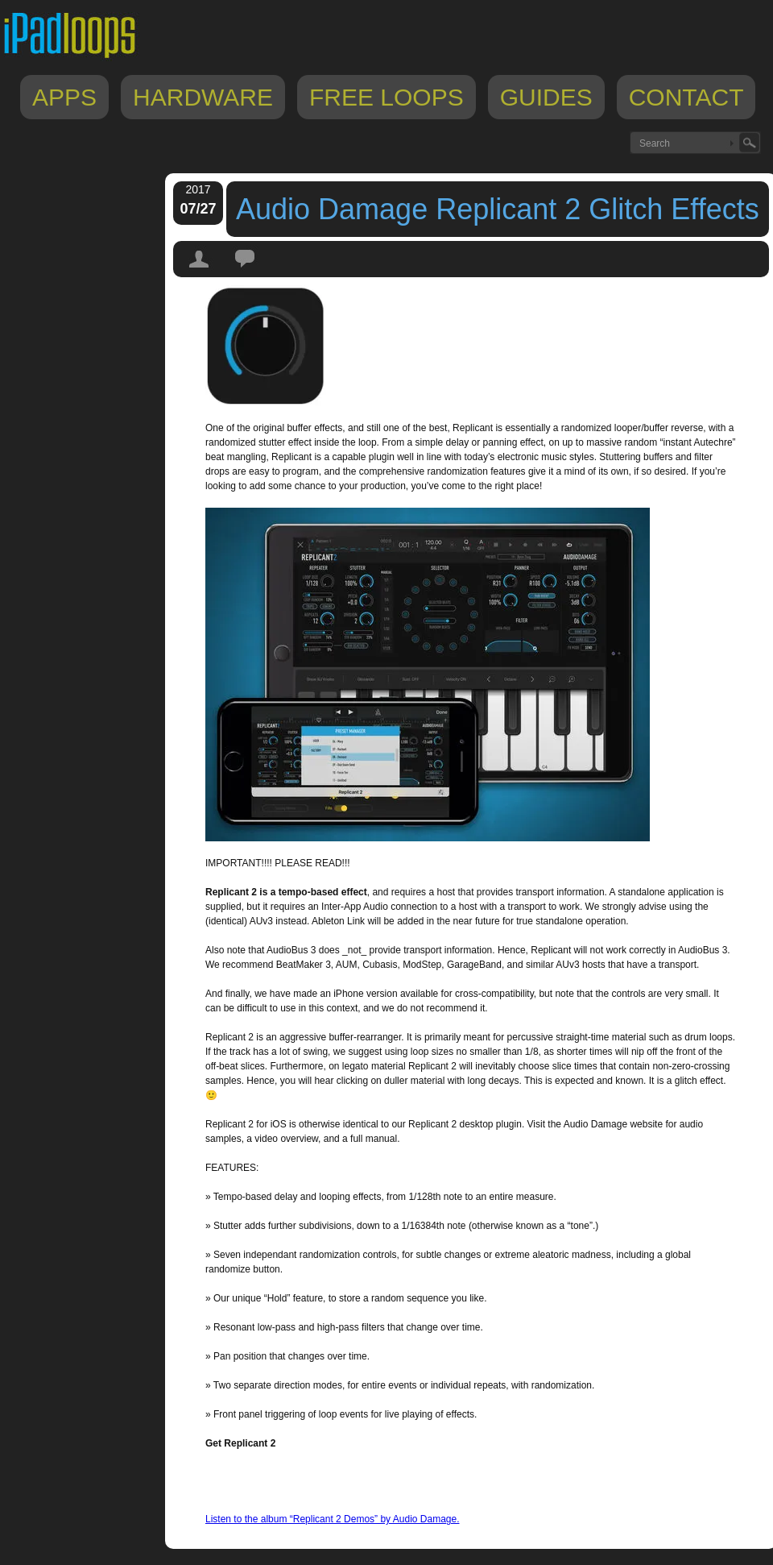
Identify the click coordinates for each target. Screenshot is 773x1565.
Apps (64, 97)
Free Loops (386, 97)
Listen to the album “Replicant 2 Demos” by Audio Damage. (332, 1519)
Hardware (203, 97)
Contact (686, 97)
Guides (546, 97)
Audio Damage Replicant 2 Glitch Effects (497, 209)
